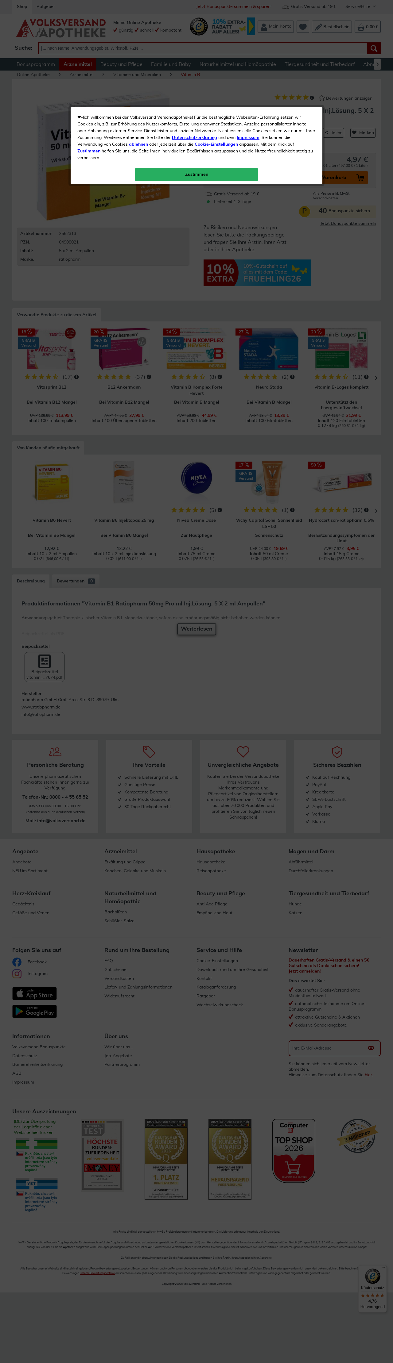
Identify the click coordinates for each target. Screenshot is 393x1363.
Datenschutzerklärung (194, 138)
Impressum (248, 138)
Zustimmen (88, 151)
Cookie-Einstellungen (216, 144)
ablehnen (138, 144)
